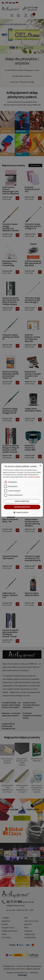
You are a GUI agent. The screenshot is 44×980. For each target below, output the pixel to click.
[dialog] (22, 490)
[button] (22, 512)
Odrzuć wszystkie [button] (22, 501)
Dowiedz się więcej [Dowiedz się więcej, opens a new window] (34, 477)
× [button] (40, 466)
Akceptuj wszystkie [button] (22, 507)
